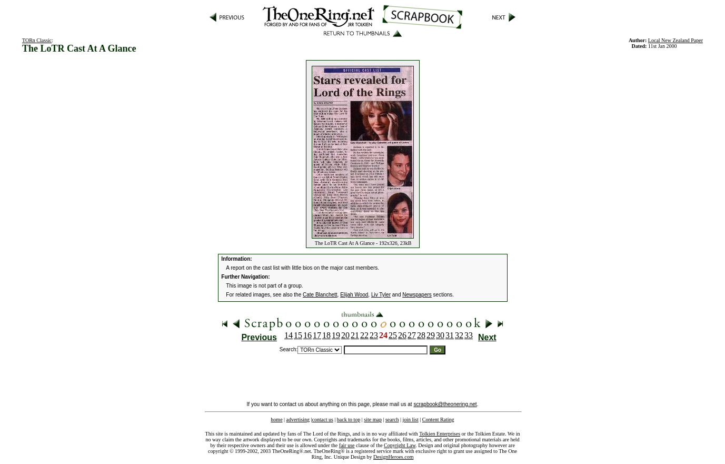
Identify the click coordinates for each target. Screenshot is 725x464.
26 (402, 335)
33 (468, 335)
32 (459, 335)
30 (440, 335)
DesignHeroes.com (393, 457)
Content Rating (438, 419)
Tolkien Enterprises (439, 434)
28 (421, 335)
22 (364, 335)
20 (345, 335)
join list (410, 419)
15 (298, 335)
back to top (348, 419)
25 (393, 335)
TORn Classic (37, 40)
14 (288, 335)
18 (326, 335)
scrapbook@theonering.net (444, 404)
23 (374, 335)
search (392, 419)
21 (355, 335)
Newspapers (417, 295)
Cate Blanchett (320, 295)
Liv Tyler (381, 295)
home (276, 419)
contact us (322, 419)
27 (412, 335)
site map (373, 419)
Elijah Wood (354, 295)
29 (430, 335)
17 (317, 335)
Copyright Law (399, 445)
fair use (347, 445)
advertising (298, 419)
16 (307, 335)
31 (449, 335)
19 (336, 335)
